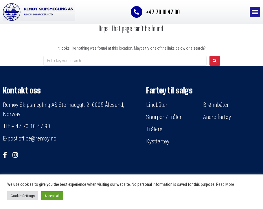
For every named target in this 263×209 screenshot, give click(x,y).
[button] (255, 12)
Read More (225, 184)
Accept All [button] (52, 196)
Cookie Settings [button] (23, 196)
